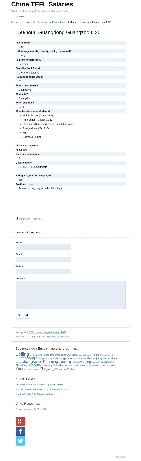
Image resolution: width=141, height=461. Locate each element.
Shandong (21, 365)
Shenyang (47, 365)
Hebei (83, 358)
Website (20, 266)
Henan (106, 358)
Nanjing (85, 362)
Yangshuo (111, 365)
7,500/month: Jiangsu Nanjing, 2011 (46, 332)
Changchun (36, 354)
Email (19, 254)
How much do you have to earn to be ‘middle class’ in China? (42, 389)
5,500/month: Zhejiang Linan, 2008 (50, 336)
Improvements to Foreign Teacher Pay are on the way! (39, 384)
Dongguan (80, 355)
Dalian (71, 354)
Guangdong (25, 358)
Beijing (22, 354)
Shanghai (35, 365)
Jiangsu (30, 361)
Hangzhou (64, 358)
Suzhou (68, 365)
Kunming (50, 361)
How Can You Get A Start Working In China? (35, 394)
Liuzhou (75, 362)
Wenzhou (84, 365)
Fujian (96, 354)
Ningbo (101, 362)
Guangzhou (51, 359)
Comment (21, 278)
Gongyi (110, 355)
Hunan (115, 358)
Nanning (95, 362)
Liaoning (65, 362)
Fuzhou (103, 355)
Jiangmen (19, 362)
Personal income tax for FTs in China (32, 409)
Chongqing (60, 355)
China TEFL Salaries (42, 4)
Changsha (49, 355)
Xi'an (97, 365)
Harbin (76, 358)
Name (20, 242)
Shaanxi (109, 362)
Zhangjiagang (34, 369)
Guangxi (40, 358)
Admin (120, 456)
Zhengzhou (61, 369)
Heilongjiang (94, 358)
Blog (38, 22)
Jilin (40, 361)
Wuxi (91, 365)
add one (37, 219)
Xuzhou (103, 366)
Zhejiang (47, 368)
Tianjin (75, 365)
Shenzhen (58, 365)
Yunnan (22, 368)
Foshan (88, 355)
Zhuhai (70, 369)
